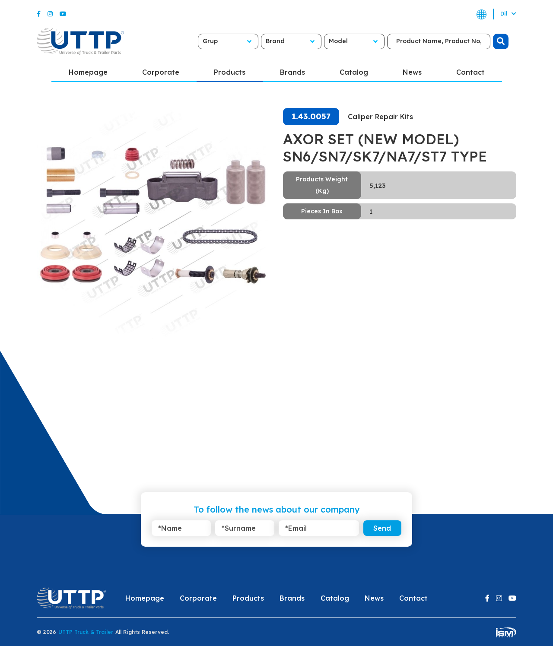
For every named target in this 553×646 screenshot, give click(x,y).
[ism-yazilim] (506, 632)
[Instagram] (50, 14)
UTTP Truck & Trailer (85, 632)
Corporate (160, 72)
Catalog (354, 72)
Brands (292, 72)
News (412, 72)
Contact (470, 72)
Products (229, 72)
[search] (501, 41)
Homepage (88, 72)
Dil (508, 13)
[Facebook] (39, 14)
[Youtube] (63, 14)
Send (382, 528)
